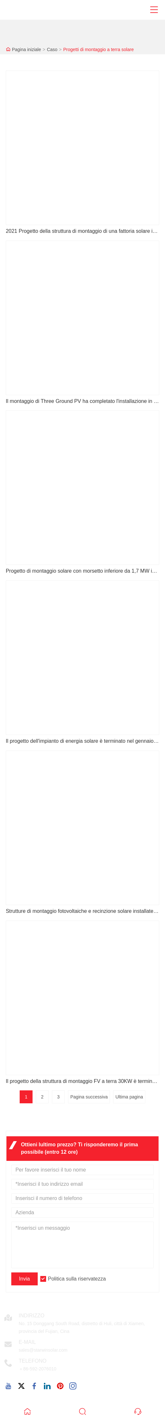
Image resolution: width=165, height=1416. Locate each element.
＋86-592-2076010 (37, 1368)
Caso (52, 49)
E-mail (27, 1342)
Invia (24, 1278)
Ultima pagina (129, 1096)
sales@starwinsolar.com (43, 1350)
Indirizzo (31, 1315)
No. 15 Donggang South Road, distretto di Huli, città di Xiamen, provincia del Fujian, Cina (82, 1327)
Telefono (32, 1361)
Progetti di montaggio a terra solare (98, 49)
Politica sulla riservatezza (77, 1278)
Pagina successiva (89, 1096)
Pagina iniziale (26, 49)
